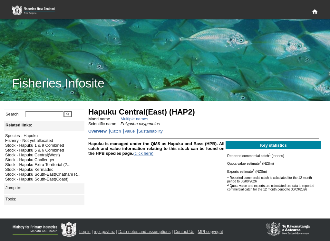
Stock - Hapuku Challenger (29, 159)
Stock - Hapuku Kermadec (29, 169)
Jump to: (13, 187)
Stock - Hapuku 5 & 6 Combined (34, 150)
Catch (115, 131)
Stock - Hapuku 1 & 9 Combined (34, 145)
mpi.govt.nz (104, 231)
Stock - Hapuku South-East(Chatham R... (43, 174)
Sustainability (150, 131)
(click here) (143, 153)
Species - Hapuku (21, 135)
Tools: (10, 199)
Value (129, 131)
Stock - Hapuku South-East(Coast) (36, 179)
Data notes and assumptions (144, 231)
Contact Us (184, 231)
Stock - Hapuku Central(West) (32, 155)
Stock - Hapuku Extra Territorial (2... (37, 164)
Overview (97, 131)
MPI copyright (210, 231)
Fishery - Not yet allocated (29, 140)
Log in (85, 231)
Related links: (18, 125)
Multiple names (134, 118)
